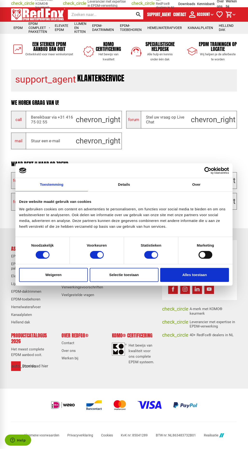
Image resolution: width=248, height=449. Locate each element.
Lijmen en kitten (81, 28)
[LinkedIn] (197, 289)
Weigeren (53, 275)
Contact (68, 343)
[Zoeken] (96, 14)
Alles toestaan (194, 275)
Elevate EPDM (61, 28)
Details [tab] (124, 184)
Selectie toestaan (124, 275)
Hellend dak (226, 28)
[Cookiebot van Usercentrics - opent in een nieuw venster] (208, 170)
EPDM (18, 28)
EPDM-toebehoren (131, 28)
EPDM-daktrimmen (103, 28)
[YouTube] (209, 289)
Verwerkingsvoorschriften (82, 287)
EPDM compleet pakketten (39, 28)
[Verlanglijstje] (219, 14)
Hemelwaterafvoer (164, 28)
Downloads (186, 4)
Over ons (69, 351)
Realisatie (214, 435)
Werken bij (70, 358)
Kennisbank (206, 4)
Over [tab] (196, 184)
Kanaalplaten (200, 28)
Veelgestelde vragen (78, 295)
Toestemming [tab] (51, 184)
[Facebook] (173, 289)
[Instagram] (185, 289)
